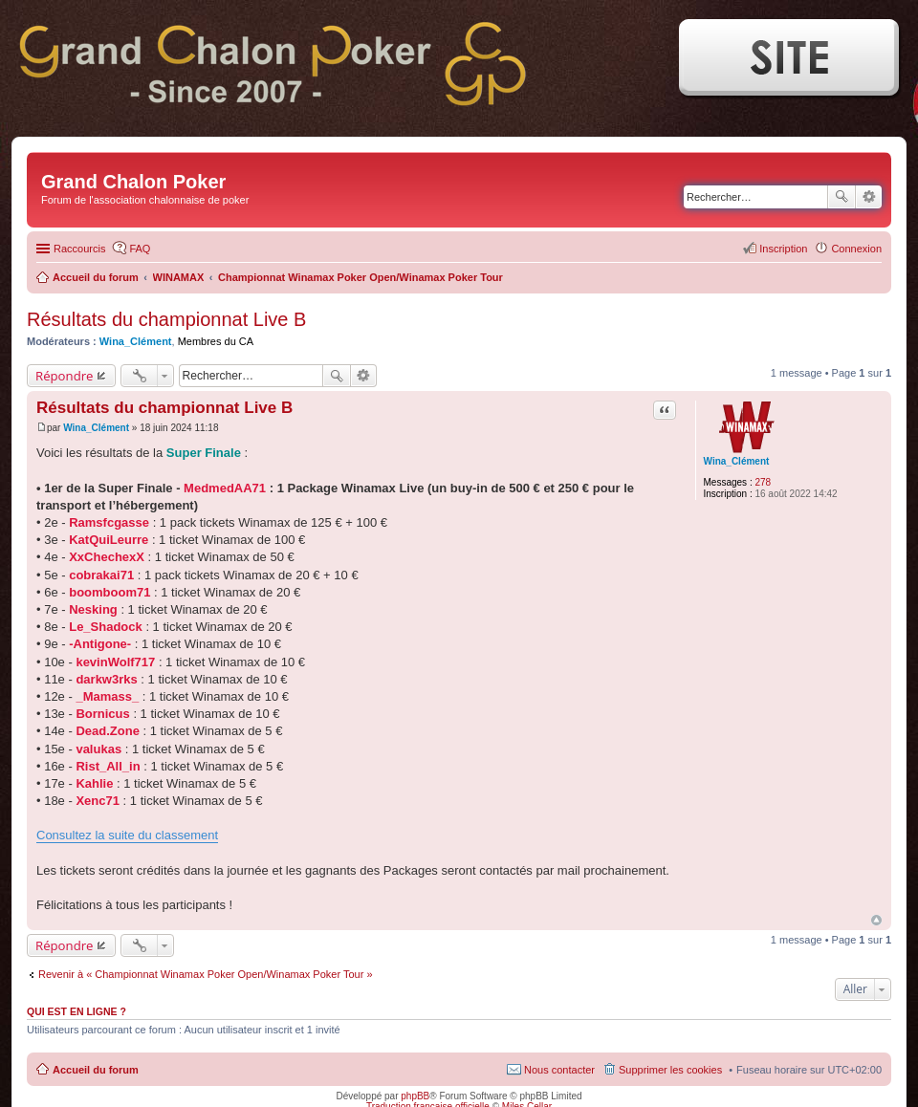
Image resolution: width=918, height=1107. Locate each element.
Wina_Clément (135, 341)
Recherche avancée (869, 196)
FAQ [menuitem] (139, 248)
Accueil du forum (96, 1069)
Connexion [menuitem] (856, 248)
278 (762, 482)
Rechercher (841, 196)
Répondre (64, 375)
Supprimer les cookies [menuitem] (670, 1069)
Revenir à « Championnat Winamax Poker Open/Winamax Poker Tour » (205, 974)
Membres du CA (215, 341)
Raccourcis (79, 248)
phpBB (415, 1096)
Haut (876, 920)
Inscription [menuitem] (783, 248)
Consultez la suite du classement (127, 835)
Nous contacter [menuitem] (559, 1069)
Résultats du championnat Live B (166, 319)
